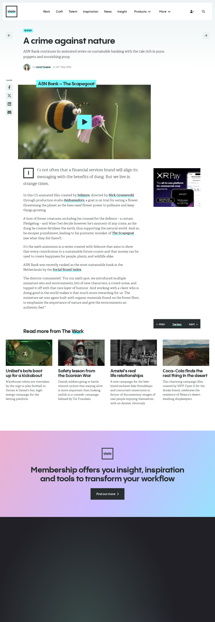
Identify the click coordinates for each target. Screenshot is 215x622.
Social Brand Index (67, 269)
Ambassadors (74, 199)
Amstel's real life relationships (126, 372)
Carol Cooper (43, 66)
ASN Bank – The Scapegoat (63, 84)
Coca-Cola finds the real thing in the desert (185, 372)
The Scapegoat (123, 232)
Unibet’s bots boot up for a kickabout (24, 372)
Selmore (83, 194)
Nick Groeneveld (121, 194)
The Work (177, 324)
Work (28, 30)
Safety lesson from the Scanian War (76, 372)
